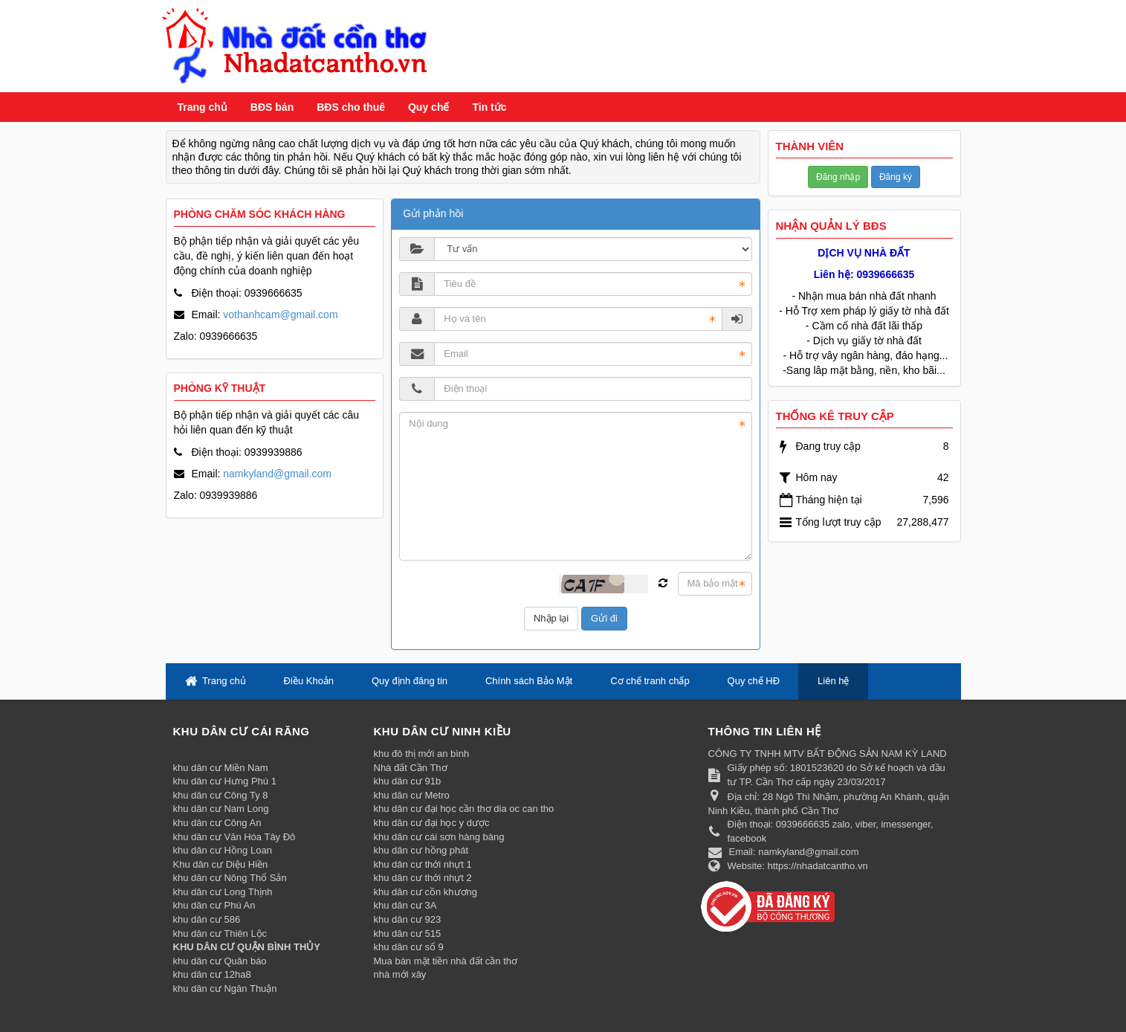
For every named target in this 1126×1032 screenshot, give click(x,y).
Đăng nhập (838, 177)
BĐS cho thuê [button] (351, 107)
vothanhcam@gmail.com (280, 314)
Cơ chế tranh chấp (650, 680)
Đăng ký (895, 177)
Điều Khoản (309, 680)
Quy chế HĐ (754, 680)
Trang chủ (202, 107)
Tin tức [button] (489, 107)
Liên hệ (833, 680)
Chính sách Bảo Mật (528, 680)
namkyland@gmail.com (277, 474)
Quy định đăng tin (409, 680)
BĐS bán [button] (272, 107)
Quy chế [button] (428, 107)
